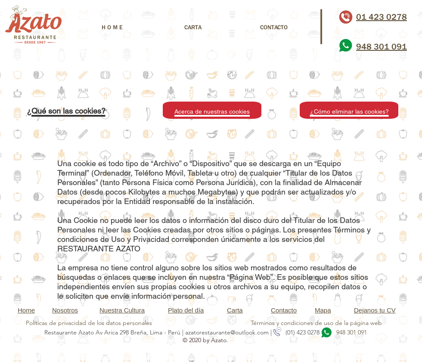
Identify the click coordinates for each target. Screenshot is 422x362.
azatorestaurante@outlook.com (227, 332)
